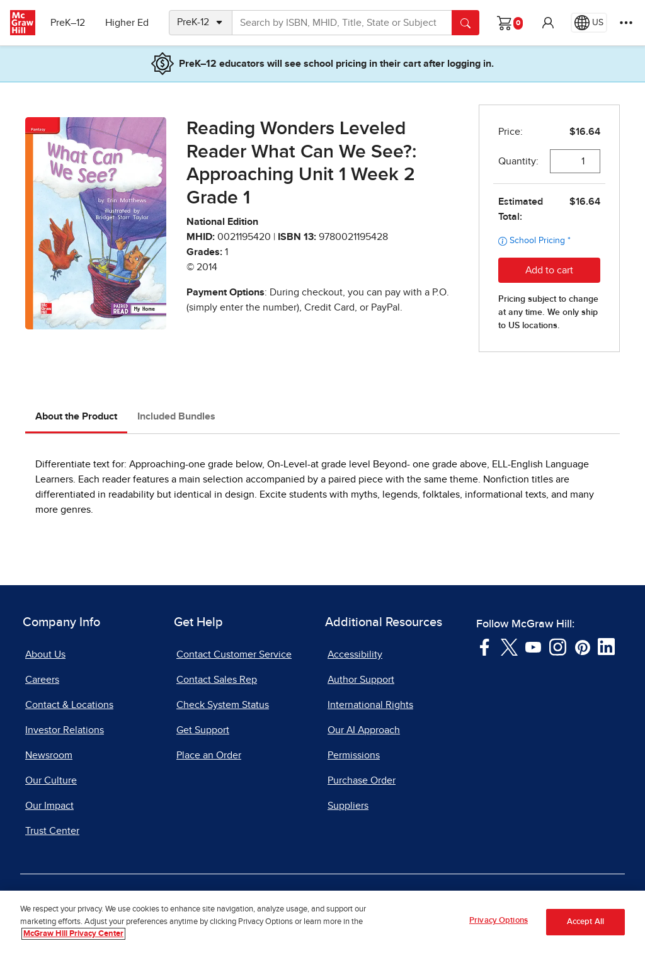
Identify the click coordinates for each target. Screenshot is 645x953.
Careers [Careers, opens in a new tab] (42, 680)
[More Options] (626, 22)
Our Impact (49, 806)
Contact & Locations (69, 705)
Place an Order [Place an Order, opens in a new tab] (208, 755)
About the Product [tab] (76, 416)
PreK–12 (67, 23)
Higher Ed (127, 23)
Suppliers (348, 806)
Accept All (585, 927)
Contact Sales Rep (216, 680)
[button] (548, 22)
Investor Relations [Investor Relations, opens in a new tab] (64, 730)
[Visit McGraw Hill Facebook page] (484, 646)
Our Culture (51, 780)
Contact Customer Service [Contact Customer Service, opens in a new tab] (234, 654)
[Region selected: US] (589, 23)
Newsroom (48, 755)
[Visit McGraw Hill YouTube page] (533, 646)
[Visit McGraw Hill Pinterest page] (582, 646)
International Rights (370, 705)
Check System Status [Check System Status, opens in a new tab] (222, 705)
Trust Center (52, 831)
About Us (45, 654)
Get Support (202, 730)
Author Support (361, 680)
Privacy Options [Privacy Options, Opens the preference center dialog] (498, 927)
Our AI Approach (364, 730)
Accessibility (355, 654)
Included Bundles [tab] (176, 416)
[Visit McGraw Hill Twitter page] (509, 646)
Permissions (354, 755)
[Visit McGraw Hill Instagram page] (557, 646)
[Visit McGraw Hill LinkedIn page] (606, 646)
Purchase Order (362, 780)
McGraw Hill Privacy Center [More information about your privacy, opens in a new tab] (73, 940)
